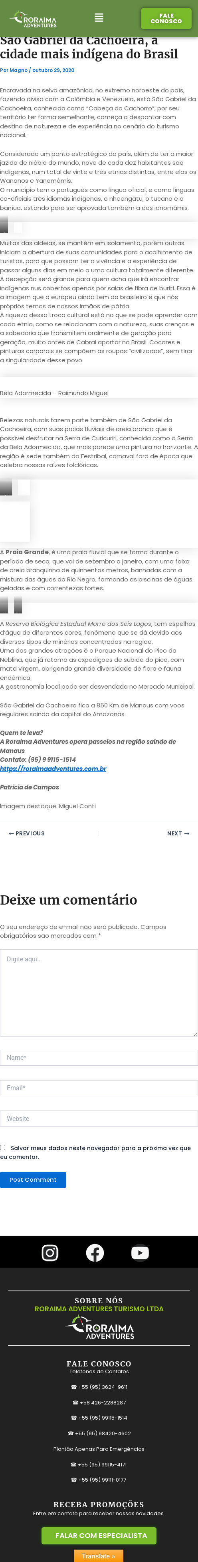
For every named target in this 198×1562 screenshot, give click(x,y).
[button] (99, 19)
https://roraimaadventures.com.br (53, 769)
